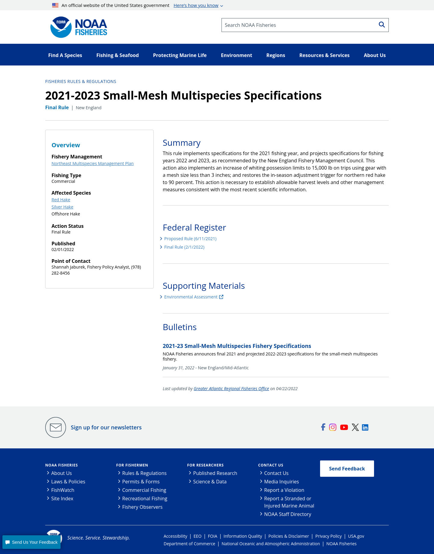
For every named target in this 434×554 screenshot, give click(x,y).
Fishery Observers (142, 507)
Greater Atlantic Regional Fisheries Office (231, 388)
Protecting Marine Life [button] (180, 55)
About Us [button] (375, 55)
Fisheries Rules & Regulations (80, 81)
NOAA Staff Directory (287, 514)
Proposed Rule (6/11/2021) (190, 238)
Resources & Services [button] (324, 55)
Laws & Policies (68, 481)
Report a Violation (284, 490)
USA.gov (356, 536)
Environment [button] (236, 55)
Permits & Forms (141, 481)
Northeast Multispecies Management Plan (93, 163)
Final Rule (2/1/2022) (184, 247)
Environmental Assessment (191, 297)
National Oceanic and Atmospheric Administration (271, 543)
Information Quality (243, 536)
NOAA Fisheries (61, 465)
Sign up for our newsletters (106, 427)
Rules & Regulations (144, 473)
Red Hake (61, 199)
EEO (197, 536)
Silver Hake (62, 207)
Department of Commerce (189, 543)
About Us (61, 473)
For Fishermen (132, 465)
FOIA (212, 536)
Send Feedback (347, 468)
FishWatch (62, 490)
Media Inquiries (281, 481)
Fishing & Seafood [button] (117, 55)
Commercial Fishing (144, 490)
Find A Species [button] (65, 55)
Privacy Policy (328, 536)
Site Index (62, 498)
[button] (31, 542)
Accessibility (175, 536)
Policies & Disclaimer (289, 536)
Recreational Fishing (144, 498)
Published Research (215, 473)
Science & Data (210, 481)
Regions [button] (275, 55)
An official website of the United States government (135, 5)
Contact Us (271, 465)
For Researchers (205, 465)
